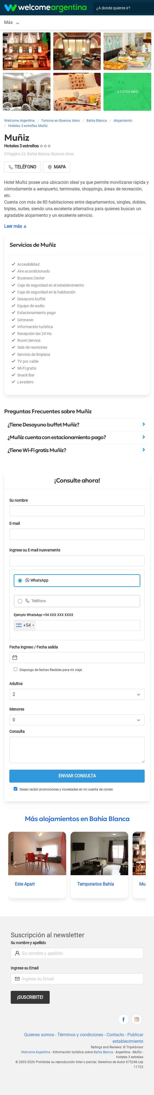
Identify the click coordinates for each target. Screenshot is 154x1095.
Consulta (17, 731)
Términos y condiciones (80, 1034)
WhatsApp (39, 580)
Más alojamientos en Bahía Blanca (77, 819)
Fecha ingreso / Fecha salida (33, 647)
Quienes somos (39, 1034)
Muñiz (145, 884)
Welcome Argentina (35, 1052)
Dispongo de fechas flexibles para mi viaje (48, 669)
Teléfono (38, 601)
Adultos (16, 683)
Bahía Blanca (17, 22)
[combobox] (25, 625)
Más (41, 22)
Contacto (115, 1034)
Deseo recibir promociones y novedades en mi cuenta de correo (63, 789)
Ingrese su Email (24, 968)
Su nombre (18, 500)
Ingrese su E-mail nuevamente (34, 550)
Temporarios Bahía (95, 884)
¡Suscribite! (30, 997)
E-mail (14, 523)
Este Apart (25, 884)
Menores (16, 709)
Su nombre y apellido (28, 943)
